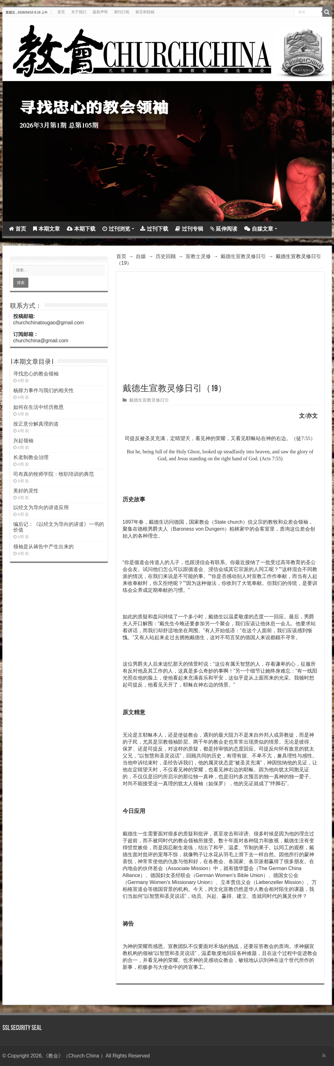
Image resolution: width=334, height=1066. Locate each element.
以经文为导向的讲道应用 (41, 507)
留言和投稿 (144, 12)
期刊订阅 (121, 12)
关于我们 (78, 12)
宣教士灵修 (198, 256)
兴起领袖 (23, 440)
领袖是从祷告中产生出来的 (43, 546)
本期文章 (46, 229)
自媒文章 (258, 229)
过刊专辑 (189, 229)
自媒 (141, 256)
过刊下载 (154, 229)
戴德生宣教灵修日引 (243, 256)
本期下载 (81, 229)
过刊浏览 (116, 229)
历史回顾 (166, 256)
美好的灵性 (25, 490)
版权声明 (100, 12)
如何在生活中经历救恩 (38, 407)
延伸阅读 (223, 229)
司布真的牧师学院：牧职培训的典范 (53, 474)
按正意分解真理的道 (36, 424)
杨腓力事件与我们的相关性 (43, 390)
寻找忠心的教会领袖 (36, 373)
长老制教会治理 (31, 457)
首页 (61, 12)
